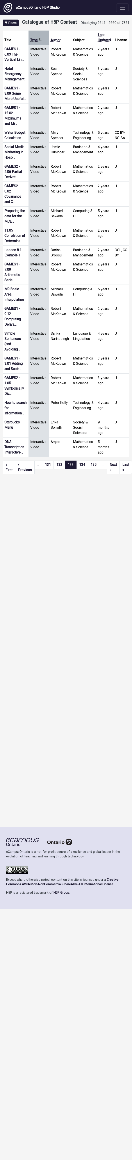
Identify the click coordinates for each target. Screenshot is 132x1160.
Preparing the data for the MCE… (14, 216)
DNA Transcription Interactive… (14, 447)
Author (56, 40)
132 (59, 465)
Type (36, 40)
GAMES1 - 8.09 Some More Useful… (15, 93)
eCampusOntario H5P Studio (32, 8)
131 (48, 465)
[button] (11, 23)
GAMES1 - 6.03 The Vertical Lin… (14, 54)
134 (82, 465)
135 (93, 465)
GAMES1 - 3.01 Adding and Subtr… (13, 363)
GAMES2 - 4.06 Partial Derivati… (13, 171)
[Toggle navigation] (122, 7)
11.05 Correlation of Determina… (14, 235)
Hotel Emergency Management (14, 74)
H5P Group (61, 893)
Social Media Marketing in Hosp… (14, 152)
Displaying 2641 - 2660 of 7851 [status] (104, 23)
